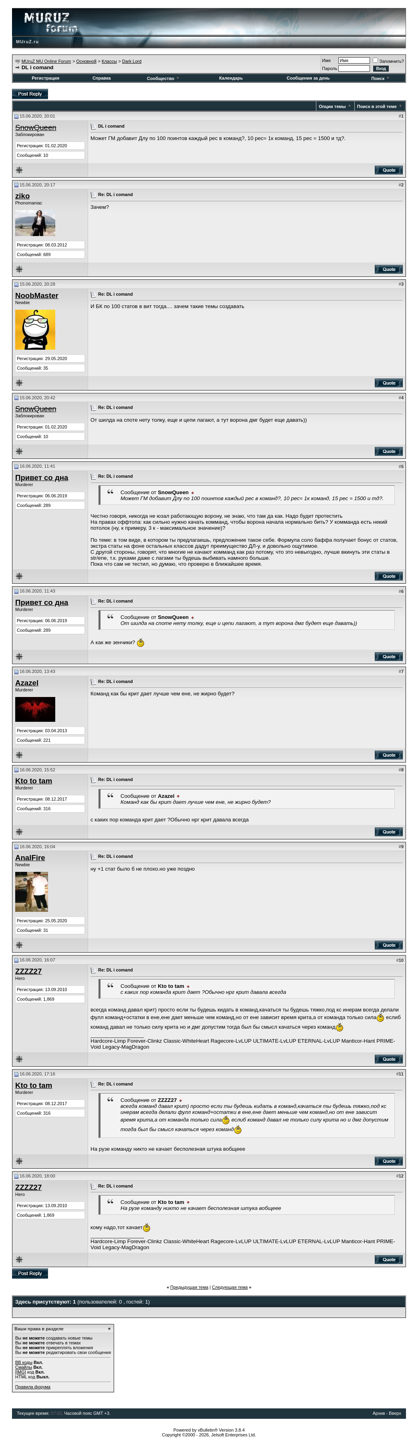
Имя (326, 60)
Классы (109, 61)
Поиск (380, 78)
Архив (379, 1413)
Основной (86, 61)
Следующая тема (229, 1287)
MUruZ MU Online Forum (46, 61)
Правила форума (32, 1386)
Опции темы (332, 106)
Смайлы (23, 1367)
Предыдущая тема (189, 1287)
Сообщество (163, 78)
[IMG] (20, 1372)
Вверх (395, 1413)
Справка (101, 78)
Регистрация (45, 78)
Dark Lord (131, 61)
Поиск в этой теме (377, 106)
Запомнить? (388, 61)
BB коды (23, 1362)
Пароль (329, 68)
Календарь (231, 78)
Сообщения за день (308, 78)
